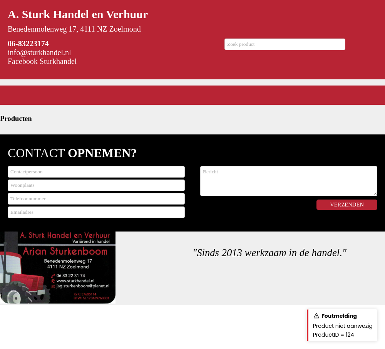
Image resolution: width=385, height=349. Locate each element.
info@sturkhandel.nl (39, 52)
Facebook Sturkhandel (42, 61)
